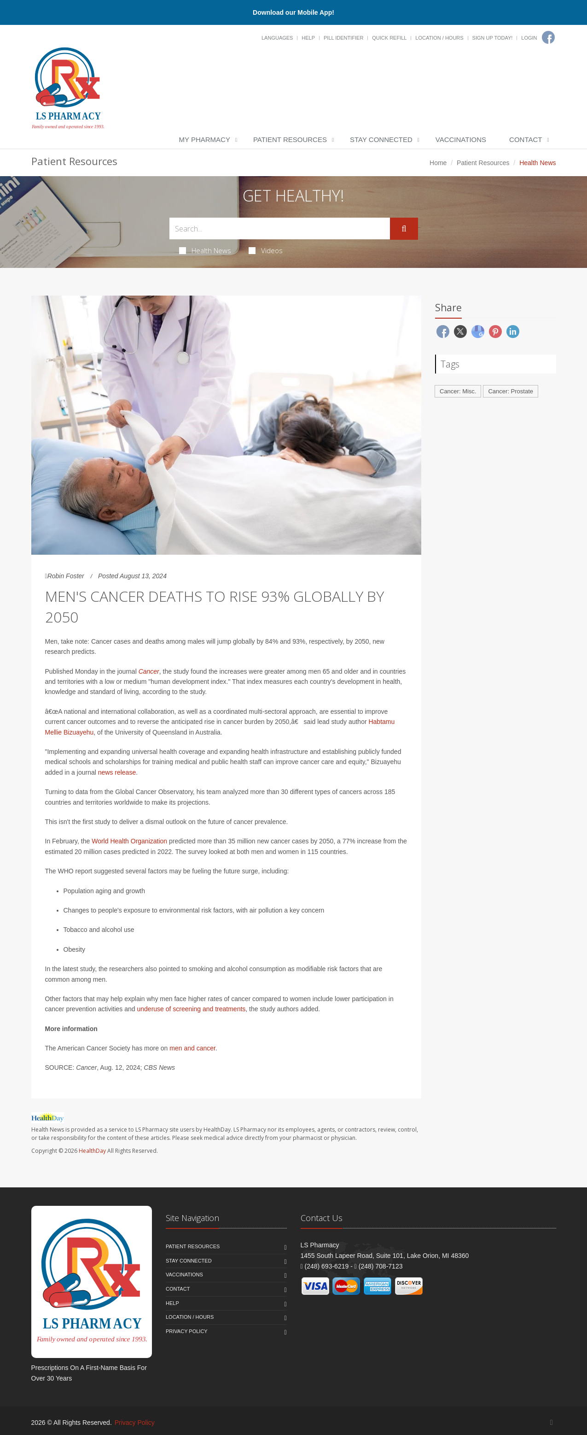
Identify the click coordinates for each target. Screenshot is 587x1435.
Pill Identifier (343, 38)
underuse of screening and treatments (191, 1009)
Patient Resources (290, 139)
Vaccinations (461, 139)
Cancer (149, 671)
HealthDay (92, 1151)
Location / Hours (439, 38)
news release (117, 772)
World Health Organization (129, 841)
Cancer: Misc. (458, 391)
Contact (525, 139)
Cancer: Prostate (510, 391)
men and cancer (192, 1048)
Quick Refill (389, 38)
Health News (205, 250)
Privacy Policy (187, 1331)
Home (438, 162)
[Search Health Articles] (279, 228)
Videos (266, 250)
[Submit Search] (404, 229)
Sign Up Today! (492, 38)
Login (529, 38)
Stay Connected (381, 139)
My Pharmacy (204, 139)
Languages (277, 38)
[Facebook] (548, 37)
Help (308, 38)
